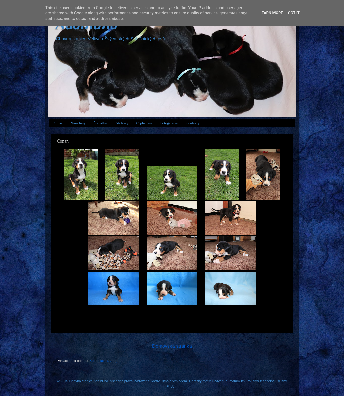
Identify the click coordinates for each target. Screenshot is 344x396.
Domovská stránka (172, 346)
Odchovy (121, 123)
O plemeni (144, 123)
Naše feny (77, 123)
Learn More (271, 13)
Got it (294, 13)
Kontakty (192, 123)
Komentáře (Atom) (103, 361)
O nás (58, 123)
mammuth (237, 381)
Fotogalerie (168, 123)
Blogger (171, 386)
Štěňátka (100, 123)
